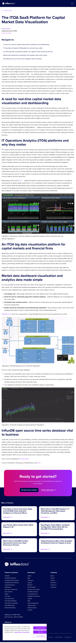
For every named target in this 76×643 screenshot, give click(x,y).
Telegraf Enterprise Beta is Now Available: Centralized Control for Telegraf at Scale (56, 542)
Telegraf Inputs (32, 605)
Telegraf (30, 599)
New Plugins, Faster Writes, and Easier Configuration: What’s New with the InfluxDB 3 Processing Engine (55, 527)
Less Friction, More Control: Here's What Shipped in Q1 (18, 526)
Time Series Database (11, 601)
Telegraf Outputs (32, 608)
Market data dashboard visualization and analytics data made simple (25, 55)
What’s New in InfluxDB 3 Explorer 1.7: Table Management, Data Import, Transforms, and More (55, 511)
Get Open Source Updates (29, 490)
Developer (8, 33)
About (52, 576)
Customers (30, 580)
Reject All (40, 632)
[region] (25, 632)
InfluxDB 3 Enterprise (10, 578)
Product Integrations (33, 603)
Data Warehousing (10, 605)
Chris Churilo (6, 29)
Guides (29, 576)
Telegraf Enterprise (10, 585)
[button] (72, 3)
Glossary (30, 610)
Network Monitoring (10, 608)
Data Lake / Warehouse (11, 589)
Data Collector (8, 592)
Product (4, 33)
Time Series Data (9, 599)
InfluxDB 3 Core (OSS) (33, 596)
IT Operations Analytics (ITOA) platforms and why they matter (23, 48)
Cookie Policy (59, 637)
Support (30, 583)
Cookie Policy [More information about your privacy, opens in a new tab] (18, 632)
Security (50, 637)
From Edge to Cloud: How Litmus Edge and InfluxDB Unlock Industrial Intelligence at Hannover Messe (17, 511)
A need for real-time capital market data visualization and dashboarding (26, 44)
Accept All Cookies (40, 628)
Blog (29, 578)
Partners (52, 580)
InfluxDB (7, 576)
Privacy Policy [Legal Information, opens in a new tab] (26, 632)
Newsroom (53, 583)
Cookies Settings (40, 636)
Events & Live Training (33, 589)
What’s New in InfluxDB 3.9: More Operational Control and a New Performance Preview (15, 543)
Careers (52, 578)
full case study (24, 459)
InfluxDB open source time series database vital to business (22, 59)
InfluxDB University (33, 592)
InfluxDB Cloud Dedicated (12, 583)
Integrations (8, 587)
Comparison (67, 637)
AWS (29, 601)
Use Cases (7, 596)
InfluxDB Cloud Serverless (12, 580)
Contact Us (53, 585)
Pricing (6, 594)
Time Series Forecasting (11, 603)
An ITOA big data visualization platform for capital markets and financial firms (28, 52)
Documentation (32, 587)
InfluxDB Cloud (6, 314)
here (38, 463)
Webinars (30, 585)
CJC (20, 180)
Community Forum (32, 594)
